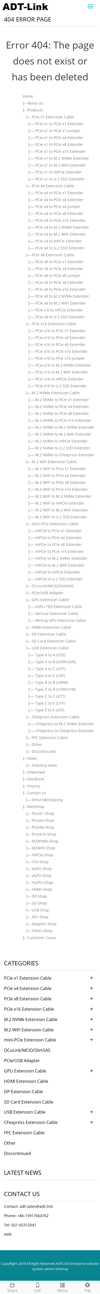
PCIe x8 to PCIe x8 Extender (59, 282)
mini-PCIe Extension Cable (55, 523)
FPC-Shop (40, 916)
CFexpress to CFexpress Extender (64, 730)
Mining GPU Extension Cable (60, 620)
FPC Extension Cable (50, 737)
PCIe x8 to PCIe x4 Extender (59, 268)
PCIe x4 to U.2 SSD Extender (60, 247)
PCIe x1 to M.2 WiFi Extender (60, 165)
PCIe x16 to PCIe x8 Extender (60, 344)
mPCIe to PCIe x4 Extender (58, 537)
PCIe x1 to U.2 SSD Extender (60, 178)
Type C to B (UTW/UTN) (55, 689)
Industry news (44, 765)
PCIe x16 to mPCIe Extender (59, 378)
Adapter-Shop (44, 923)
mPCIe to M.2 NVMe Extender (61, 558)
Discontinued (43, 751)
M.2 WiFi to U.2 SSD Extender (61, 516)
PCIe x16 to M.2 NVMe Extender (63, 365)
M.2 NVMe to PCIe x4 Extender (62, 406)
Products (35, 109)
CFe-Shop (40, 861)
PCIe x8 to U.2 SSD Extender (60, 316)
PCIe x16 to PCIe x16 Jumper (60, 358)
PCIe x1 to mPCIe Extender (58, 172)
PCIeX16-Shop (44, 834)
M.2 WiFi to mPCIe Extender (59, 503)
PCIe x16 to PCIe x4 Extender (60, 337)
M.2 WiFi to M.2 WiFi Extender (61, 510)
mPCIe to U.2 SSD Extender (59, 578)
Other (37, 744)
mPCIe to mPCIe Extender (57, 572)
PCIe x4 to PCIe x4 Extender (59, 199)
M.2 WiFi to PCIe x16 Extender (61, 489)
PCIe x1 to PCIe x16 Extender (60, 151)
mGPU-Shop (42, 882)
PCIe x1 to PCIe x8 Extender (59, 144)
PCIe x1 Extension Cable (53, 116)
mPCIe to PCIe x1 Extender (58, 530)
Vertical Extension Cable (56, 613)
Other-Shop (42, 930)
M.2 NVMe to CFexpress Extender (64, 454)
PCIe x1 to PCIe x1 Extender (59, 123)
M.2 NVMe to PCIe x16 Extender (63, 420)
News (32, 758)
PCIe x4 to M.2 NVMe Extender (62, 227)
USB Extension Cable (50, 647)
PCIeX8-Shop (43, 827)
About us (35, 103)
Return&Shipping (47, 799)
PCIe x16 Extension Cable (54, 323)
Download (36, 772)
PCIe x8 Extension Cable (53, 254)
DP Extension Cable (49, 634)
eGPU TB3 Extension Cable (58, 606)
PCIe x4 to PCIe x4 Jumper (58, 206)
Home (28, 96)
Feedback (35, 778)
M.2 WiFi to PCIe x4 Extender (60, 475)
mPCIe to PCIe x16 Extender (59, 551)
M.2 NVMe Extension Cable (56, 392)
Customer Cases (41, 937)
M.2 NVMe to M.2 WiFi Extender (63, 434)
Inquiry (33, 785)
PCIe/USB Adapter (47, 592)
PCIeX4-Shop (43, 820)
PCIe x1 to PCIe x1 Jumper (58, 130)
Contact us (36, 792)
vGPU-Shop (41, 875)
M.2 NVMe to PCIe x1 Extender (62, 399)
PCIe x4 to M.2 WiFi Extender (60, 234)
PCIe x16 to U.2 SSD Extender (61, 385)
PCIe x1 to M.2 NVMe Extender (62, 158)
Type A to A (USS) (50, 654)
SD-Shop (39, 903)
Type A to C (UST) (50, 668)
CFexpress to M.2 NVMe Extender (64, 723)
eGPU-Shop (42, 868)
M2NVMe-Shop (45, 841)
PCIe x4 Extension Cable (53, 185)
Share (12, 1287)
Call (37, 1287)
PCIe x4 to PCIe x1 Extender (59, 192)
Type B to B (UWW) (51, 682)
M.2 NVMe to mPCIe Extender (61, 441)
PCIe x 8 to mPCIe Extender (59, 309)
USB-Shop (40, 910)
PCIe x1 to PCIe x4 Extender (59, 137)
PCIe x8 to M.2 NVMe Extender (62, 296)
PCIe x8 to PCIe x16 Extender (60, 289)
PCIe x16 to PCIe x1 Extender (60, 330)
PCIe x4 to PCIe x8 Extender (59, 213)
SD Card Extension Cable (54, 641)
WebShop (35, 806)
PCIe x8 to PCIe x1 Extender (59, 261)
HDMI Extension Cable (51, 627)
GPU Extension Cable (50, 599)
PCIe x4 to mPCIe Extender (58, 241)
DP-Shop (39, 896)
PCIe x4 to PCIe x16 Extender (60, 220)
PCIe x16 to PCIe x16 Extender (61, 351)
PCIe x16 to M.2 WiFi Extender (61, 372)
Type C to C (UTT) (50, 696)
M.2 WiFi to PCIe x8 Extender (60, 482)
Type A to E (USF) (50, 675)
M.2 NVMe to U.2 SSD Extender (62, 447)
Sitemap (61, 1268)
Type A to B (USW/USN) (55, 661)
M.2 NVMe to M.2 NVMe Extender (65, 427)
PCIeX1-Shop (43, 813)
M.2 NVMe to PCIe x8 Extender (62, 413)
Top (87, 1287)
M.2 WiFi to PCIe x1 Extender (60, 468)
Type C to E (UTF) (50, 703)
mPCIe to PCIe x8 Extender (58, 544)
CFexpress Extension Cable (55, 716)
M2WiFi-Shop (43, 847)
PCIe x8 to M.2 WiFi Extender (60, 303)
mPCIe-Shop (42, 854)
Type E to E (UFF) (49, 710)
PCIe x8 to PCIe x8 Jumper (58, 275)
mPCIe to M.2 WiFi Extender (59, 565)
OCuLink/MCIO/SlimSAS (53, 585)
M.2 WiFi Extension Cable (54, 461)
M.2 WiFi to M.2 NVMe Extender (63, 496)
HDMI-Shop (42, 889)
